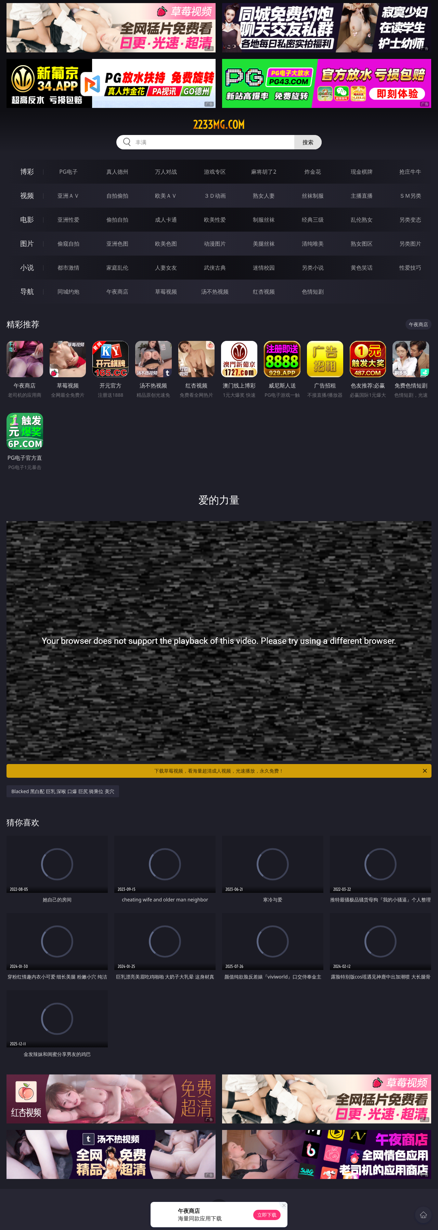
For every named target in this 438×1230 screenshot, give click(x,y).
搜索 (307, 142)
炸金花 (313, 171)
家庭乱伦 (117, 267)
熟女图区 (362, 243)
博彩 (27, 171)
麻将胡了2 (263, 171)
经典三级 (313, 219)
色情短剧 (313, 291)
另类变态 (410, 219)
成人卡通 (166, 219)
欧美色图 (166, 243)
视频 (27, 195)
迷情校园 (264, 267)
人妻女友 (166, 267)
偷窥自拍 (68, 243)
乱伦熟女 (362, 219)
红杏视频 (264, 291)
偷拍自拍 (117, 219)
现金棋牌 (362, 171)
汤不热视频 (215, 291)
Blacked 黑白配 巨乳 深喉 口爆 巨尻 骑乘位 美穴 (62, 791)
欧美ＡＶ (166, 195)
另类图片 (410, 243)
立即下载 (266, 1214)
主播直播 (362, 195)
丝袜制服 (313, 195)
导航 (27, 291)
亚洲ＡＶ (68, 195)
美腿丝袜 (264, 243)
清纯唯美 (313, 243)
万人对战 (166, 171)
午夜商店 (117, 291)
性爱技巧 (410, 267)
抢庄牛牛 (410, 171)
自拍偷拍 (117, 195)
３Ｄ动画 (215, 195)
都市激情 (68, 267)
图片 (27, 243)
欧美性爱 (215, 219)
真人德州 (117, 171)
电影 (27, 219)
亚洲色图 (117, 243)
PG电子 (68, 171)
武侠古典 (215, 267)
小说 (27, 267)
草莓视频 (166, 291)
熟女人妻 (264, 195)
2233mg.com (219, 125)
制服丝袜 (264, 219)
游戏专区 (215, 171)
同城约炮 (68, 291)
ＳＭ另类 (410, 195)
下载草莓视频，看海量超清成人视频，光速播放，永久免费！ (291, 771)
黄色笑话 (362, 267)
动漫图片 (215, 243)
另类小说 (313, 267)
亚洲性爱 (68, 219)
